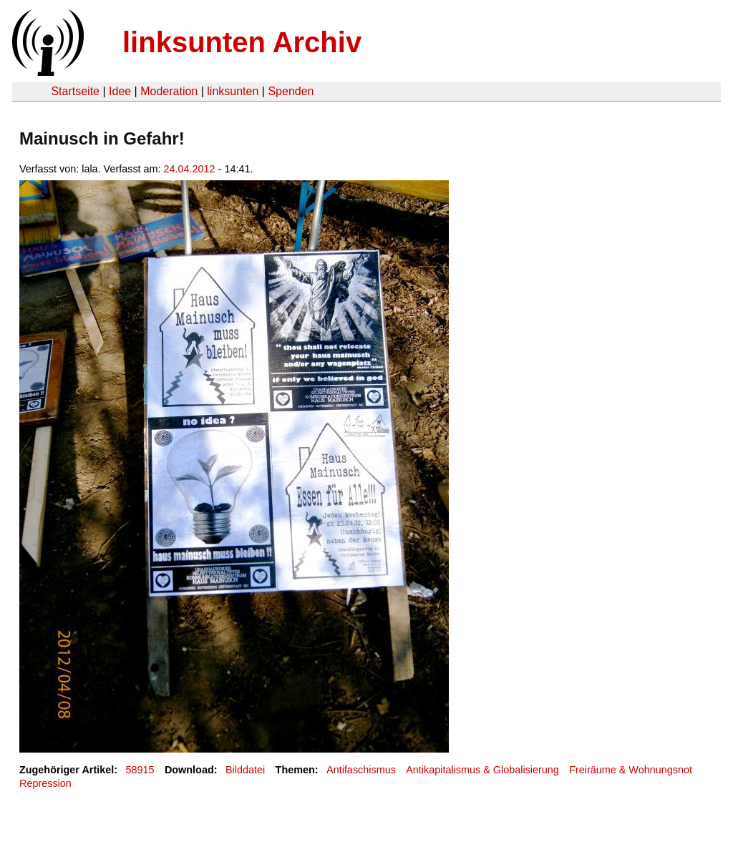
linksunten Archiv (241, 42)
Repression (45, 783)
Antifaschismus (361, 769)
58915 (140, 769)
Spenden (291, 91)
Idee (120, 91)
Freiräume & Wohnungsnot (630, 769)
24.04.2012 (189, 169)
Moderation (169, 91)
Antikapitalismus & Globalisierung (482, 769)
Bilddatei (245, 769)
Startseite (75, 91)
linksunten (232, 91)
